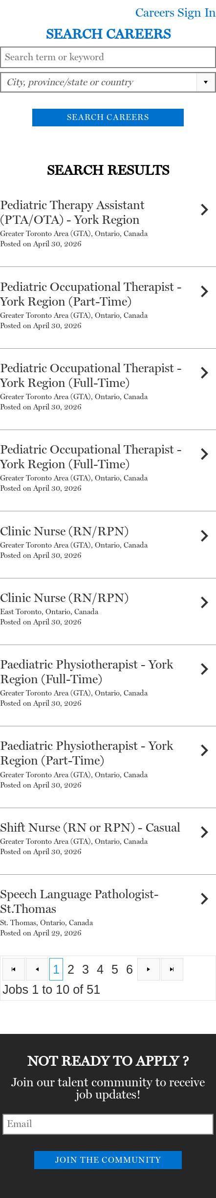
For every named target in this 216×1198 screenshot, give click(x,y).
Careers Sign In (175, 12)
